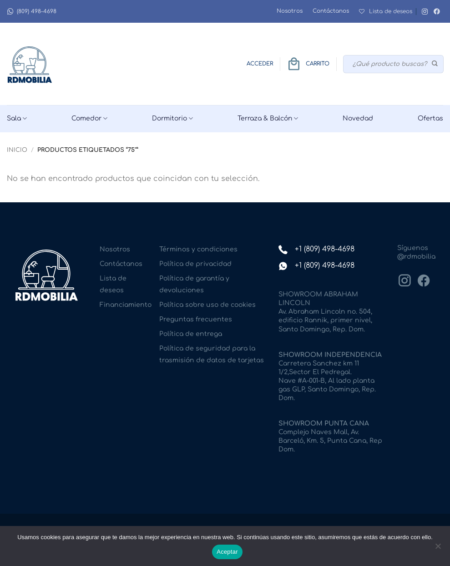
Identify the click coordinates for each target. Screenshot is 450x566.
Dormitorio (172, 118)
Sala (17, 118)
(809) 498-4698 (31, 11)
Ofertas (430, 118)
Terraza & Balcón (268, 118)
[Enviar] (435, 64)
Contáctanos (331, 11)
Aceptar (227, 551)
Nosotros (290, 11)
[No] (437, 548)
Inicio (17, 150)
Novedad (358, 118)
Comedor (89, 118)
